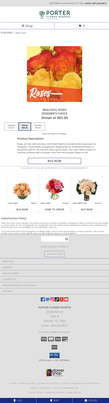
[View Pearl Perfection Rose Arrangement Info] (87, 188)
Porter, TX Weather (40, 388)
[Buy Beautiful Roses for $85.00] (54, 161)
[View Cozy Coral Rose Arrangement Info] (22, 188)
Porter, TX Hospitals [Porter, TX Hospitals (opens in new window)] (49, 383)
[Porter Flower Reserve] (54, 19)
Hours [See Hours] (91, 400)
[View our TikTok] (57, 300)
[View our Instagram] (52, 300)
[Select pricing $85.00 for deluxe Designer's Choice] (25, 126)
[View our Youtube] (66, 300)
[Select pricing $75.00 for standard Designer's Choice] (11, 126)
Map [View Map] (54, 400)
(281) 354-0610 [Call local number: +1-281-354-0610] (99, 3)
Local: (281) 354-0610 (54, 325)
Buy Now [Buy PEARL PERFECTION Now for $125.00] (87, 209)
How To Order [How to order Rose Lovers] (54, 209)
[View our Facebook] (43, 300)
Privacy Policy (35, 392)
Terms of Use (74, 392)
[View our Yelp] (61, 300)
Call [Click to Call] (18, 400)
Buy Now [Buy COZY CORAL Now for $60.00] (22, 209)
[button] (55, 355)
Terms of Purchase (55, 392)
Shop (27, 26)
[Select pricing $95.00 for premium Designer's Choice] (38, 126)
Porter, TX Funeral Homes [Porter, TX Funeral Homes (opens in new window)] (22, 383)
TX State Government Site (65, 388)
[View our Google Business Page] (47, 300)
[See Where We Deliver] (54, 254)
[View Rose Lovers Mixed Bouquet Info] (54, 188)
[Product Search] (55, 239)
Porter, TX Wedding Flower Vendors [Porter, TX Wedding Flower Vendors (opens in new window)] (81, 383)
